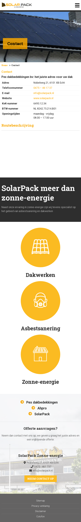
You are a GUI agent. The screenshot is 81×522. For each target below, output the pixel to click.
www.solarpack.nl (43, 98)
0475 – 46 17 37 (42, 87)
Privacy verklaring (41, 506)
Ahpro (42, 408)
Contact (15, 65)
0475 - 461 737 (40, 466)
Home (4, 65)
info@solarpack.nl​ (43, 470)
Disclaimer (40, 511)
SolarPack (42, 414)
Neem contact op (40, 478)
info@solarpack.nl (43, 93)
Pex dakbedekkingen (42, 402)
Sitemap (40, 501)
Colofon (40, 516)
